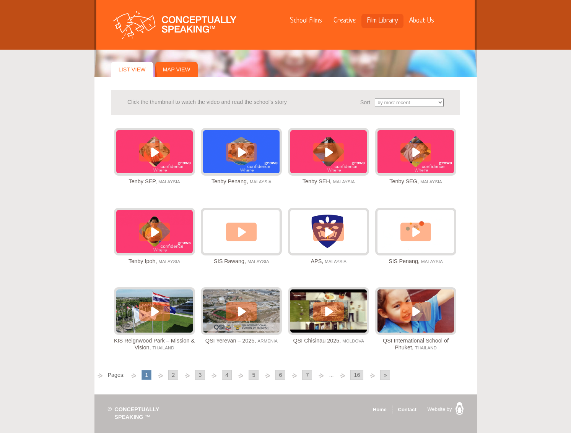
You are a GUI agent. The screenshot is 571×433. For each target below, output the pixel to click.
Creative (344, 20)
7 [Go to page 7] (307, 375)
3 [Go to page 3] (200, 375)
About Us (421, 20)
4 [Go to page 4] (226, 375)
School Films (306, 20)
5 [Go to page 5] (253, 375)
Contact (407, 409)
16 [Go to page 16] (357, 375)
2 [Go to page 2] (173, 375)
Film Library (382, 20)
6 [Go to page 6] (280, 375)
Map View (176, 69)
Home (380, 409)
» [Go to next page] (385, 375)
